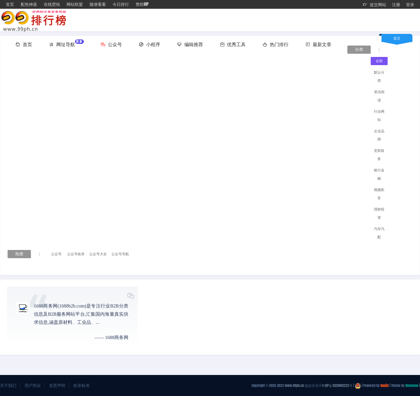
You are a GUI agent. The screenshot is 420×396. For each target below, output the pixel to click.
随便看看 (98, 4)
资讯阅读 (379, 96)
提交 (396, 38)
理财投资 (379, 213)
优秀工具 (233, 44)
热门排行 (275, 44)
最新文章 (318, 44)
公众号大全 (98, 254)
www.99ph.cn (294, 385)
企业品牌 (379, 135)
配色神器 (29, 4)
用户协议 (32, 385)
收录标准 (81, 385)
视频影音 (379, 194)
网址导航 (66, 43)
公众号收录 (76, 254)
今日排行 (121, 4)
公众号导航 (120, 254)
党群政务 (379, 155)
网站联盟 (74, 4)
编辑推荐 (190, 44)
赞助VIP (142, 4)
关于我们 (8, 385)
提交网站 (374, 4)
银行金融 (379, 174)
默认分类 (379, 76)
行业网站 (379, 116)
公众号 (111, 44)
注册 (396, 4)
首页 (10, 4)
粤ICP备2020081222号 (336, 385)
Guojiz (384, 385)
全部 (379, 61)
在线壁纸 (52, 4)
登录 (410, 4)
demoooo (412, 385)
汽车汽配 (379, 233)
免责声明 (57, 385)
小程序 (149, 44)
